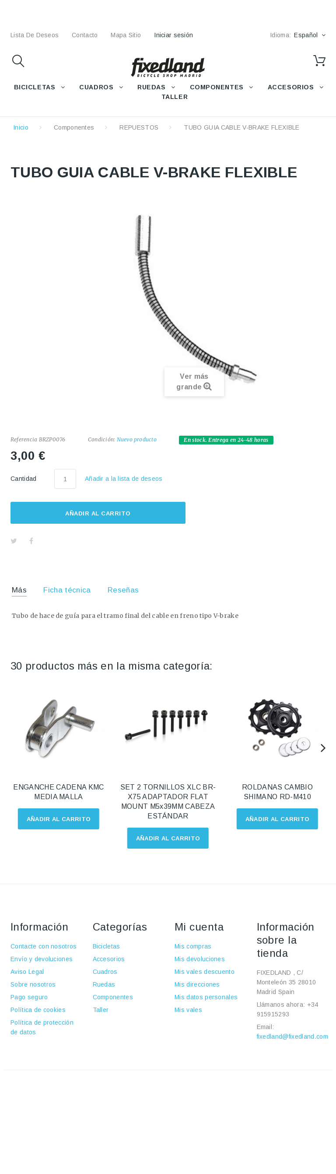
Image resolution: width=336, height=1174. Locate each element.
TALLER (174, 96)
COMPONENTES (217, 87)
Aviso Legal (27, 971)
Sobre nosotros (33, 984)
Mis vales (188, 1009)
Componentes (74, 127)
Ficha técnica (67, 590)
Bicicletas (106, 946)
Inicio (20, 127)
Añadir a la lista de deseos (124, 478)
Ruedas (104, 984)
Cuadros (105, 971)
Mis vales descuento (204, 971)
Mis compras (193, 946)
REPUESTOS (138, 127)
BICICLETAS (35, 87)
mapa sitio (126, 35)
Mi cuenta (199, 927)
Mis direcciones (197, 984)
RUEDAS (151, 87)
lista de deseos (34, 35)
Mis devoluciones (200, 958)
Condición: (101, 439)
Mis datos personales (206, 997)
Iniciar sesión (173, 35)
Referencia (23, 439)
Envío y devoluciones (41, 958)
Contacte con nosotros (43, 946)
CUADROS (96, 87)
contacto (85, 35)
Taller (101, 1009)
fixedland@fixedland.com (292, 1036)
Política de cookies (38, 1009)
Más (19, 590)
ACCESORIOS (291, 87)
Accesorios (109, 958)
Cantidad (23, 478)
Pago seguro (29, 997)
